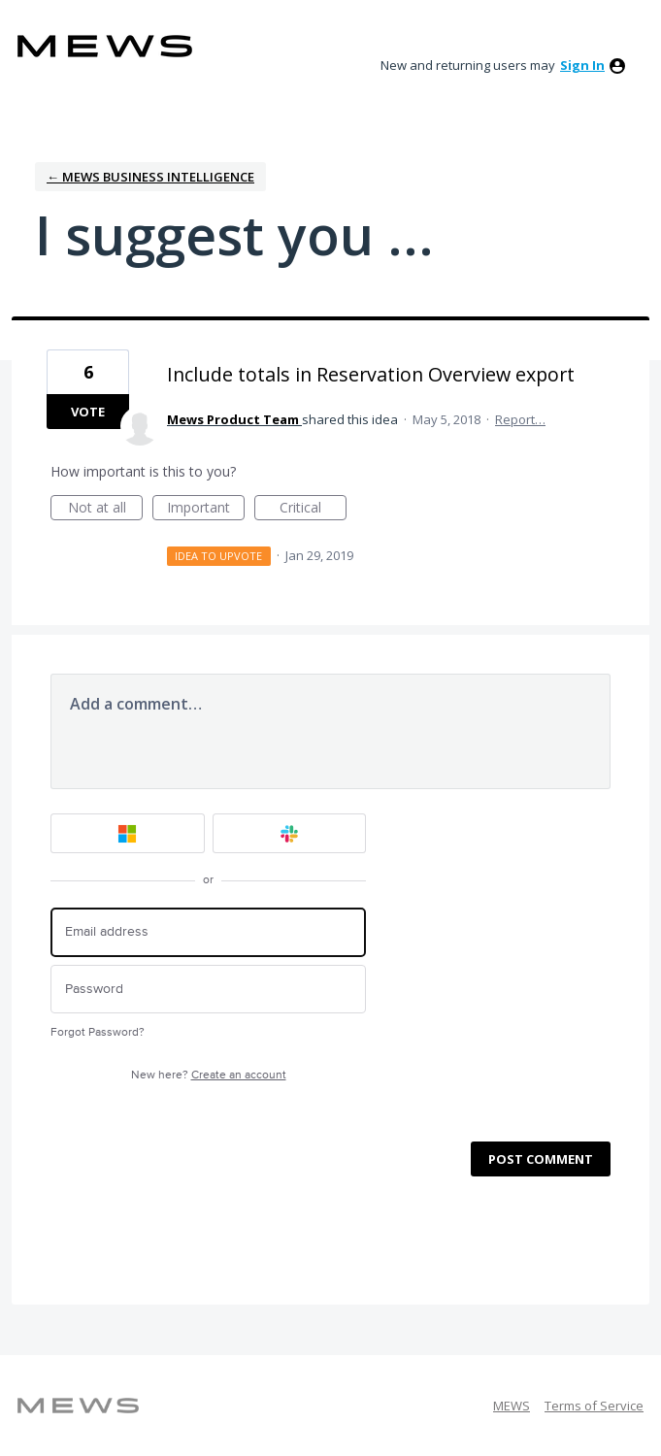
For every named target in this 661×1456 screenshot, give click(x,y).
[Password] (208, 989)
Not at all (106, 509)
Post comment (540, 1159)
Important (206, 509)
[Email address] (208, 932)
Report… (520, 419)
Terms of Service (594, 1405)
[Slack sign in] (290, 833)
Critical (313, 509)
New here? (208, 1075)
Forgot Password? (97, 1032)
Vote (88, 411)
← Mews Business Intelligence (150, 176)
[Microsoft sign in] (127, 833)
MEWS (511, 1405)
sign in (582, 65)
